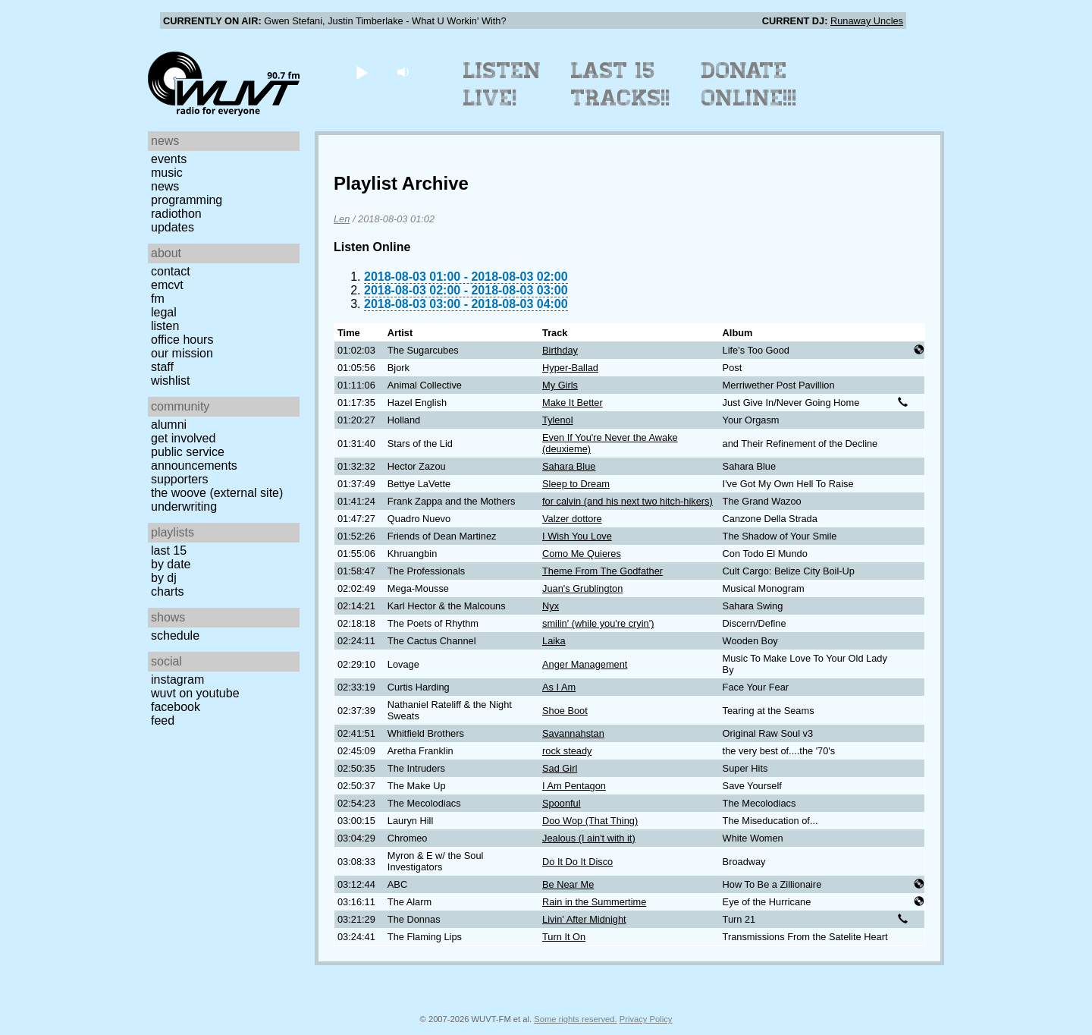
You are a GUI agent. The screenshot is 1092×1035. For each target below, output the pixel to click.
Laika (554, 640)
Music (167, 172)
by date (170, 564)
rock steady (567, 751)
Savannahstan (573, 733)
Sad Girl (559, 768)
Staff (162, 366)
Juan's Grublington (582, 588)
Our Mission (182, 353)
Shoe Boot (565, 710)
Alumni (169, 424)
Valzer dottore (572, 518)
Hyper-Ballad (570, 367)
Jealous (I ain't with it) (588, 838)
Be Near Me (568, 884)
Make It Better (572, 402)
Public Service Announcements (194, 458)
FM (158, 298)
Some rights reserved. (575, 1019)
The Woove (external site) (217, 492)
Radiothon (176, 213)
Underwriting (184, 506)
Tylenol (557, 420)
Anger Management (584, 664)
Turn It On (563, 936)
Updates (172, 227)
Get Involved (183, 438)
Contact (170, 271)
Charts (167, 591)
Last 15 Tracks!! (620, 84)
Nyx (550, 606)
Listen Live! (502, 84)
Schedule (175, 635)
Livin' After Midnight (584, 919)
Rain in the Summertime (594, 902)
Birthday (560, 350)
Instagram (177, 679)
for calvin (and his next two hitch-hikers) (627, 501)
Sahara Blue (568, 466)
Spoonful (561, 803)
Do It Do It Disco (577, 861)
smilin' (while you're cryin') (598, 623)
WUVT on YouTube (195, 693)
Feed (162, 720)
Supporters (180, 479)
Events (169, 159)
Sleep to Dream (576, 483)
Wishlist (170, 380)
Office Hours (182, 339)
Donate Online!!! (749, 84)
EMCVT (167, 284)
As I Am (559, 687)
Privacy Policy (646, 1019)
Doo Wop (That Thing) (590, 820)
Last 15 (169, 550)
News (165, 186)
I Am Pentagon (574, 785)
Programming (186, 199)
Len (342, 219)
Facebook (175, 706)
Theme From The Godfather (602, 571)
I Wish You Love (577, 536)
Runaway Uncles (866, 21)
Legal (164, 312)
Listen (165, 325)
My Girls (560, 385)
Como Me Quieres (581, 553)
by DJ (164, 577)
